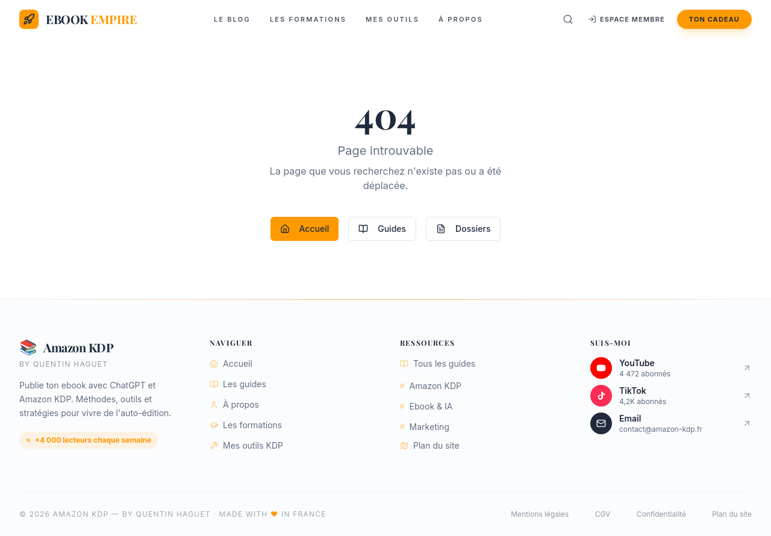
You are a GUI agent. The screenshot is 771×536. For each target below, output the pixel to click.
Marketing (424, 427)
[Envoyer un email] (671, 423)
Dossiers (463, 228)
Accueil (304, 228)
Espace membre (626, 19)
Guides (382, 228)
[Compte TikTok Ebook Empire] (671, 396)
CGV (603, 514)
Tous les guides (437, 363)
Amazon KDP (430, 386)
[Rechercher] (568, 19)
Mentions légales (540, 514)
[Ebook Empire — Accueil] (78, 19)
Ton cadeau (714, 19)
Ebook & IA (426, 406)
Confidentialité (661, 514)
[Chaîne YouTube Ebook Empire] (671, 368)
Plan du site (430, 445)
